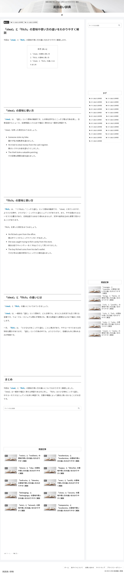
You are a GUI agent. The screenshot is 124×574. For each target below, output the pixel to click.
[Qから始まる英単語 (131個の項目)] (113, 133)
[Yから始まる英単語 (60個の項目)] (113, 137)
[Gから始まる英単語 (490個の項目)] (113, 123)
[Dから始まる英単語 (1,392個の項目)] (96, 102)
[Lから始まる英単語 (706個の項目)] (96, 119)
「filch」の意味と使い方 (40, 57)
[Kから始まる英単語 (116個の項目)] (96, 137)
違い (6, 22)
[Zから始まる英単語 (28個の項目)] (104, 141)
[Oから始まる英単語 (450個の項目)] (96, 126)
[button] (78, 408)
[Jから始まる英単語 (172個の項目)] (96, 133)
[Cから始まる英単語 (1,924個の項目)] (113, 98)
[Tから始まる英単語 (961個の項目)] (113, 112)
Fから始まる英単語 (17, 22)
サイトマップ (100, 567)
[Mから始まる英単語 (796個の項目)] (96, 116)
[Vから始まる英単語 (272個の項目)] (113, 130)
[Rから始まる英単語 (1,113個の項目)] (113, 105)
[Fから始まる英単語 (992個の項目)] (96, 112)
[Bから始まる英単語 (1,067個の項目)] (96, 109)
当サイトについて (77, 567)
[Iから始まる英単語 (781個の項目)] (113, 116)
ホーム (66, 567)
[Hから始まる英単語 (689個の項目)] (113, 119)
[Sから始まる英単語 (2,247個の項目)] (96, 98)
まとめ (34, 64)
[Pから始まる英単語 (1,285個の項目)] (96, 105)
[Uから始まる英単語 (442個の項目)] (113, 126)
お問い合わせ (89, 567)
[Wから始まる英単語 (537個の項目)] (96, 123)
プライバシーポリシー (114, 567)
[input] (42, 408)
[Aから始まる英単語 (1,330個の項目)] (113, 102)
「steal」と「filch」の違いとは (43, 61)
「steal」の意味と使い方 (41, 54)
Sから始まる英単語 (31, 22)
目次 (39, 49)
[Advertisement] (42, 86)
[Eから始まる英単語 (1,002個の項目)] (113, 109)
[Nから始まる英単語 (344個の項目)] (96, 130)
